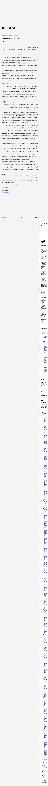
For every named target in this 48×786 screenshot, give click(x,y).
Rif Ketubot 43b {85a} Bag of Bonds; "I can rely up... (45, 495)
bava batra (45, 344)
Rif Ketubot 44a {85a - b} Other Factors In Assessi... (45, 484)
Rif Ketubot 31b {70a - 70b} (45, 659)
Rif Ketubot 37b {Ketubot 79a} (45, 583)
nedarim (45, 361)
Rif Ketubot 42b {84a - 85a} (45, 510)
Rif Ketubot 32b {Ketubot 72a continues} (45, 645)
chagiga (45, 350)
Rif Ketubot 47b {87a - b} (45, 431)
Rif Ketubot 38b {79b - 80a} (45, 568)
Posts (43, 331)
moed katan (45, 360)
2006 (43, 782)
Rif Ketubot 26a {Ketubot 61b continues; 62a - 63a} (45, 743)
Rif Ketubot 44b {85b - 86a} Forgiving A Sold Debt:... (45, 472)
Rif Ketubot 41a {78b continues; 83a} (45, 532)
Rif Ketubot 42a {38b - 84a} (45, 516)
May (44, 771)
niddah (45, 362)
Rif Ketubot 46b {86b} (45, 442)
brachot (45, 349)
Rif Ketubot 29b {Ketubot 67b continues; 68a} (45, 682)
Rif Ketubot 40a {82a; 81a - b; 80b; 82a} (45, 551)
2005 (43, 784)
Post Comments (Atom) (13, 220)
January (45, 780)
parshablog (43, 245)
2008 (43, 406)
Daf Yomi (43, 299)
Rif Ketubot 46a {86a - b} (11, 39)
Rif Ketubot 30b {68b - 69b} (45, 670)
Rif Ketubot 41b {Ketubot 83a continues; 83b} (45, 524)
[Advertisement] (24, 12)
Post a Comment (5, 192)
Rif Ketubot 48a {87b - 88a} (45, 425)
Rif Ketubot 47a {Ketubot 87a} (45, 436)
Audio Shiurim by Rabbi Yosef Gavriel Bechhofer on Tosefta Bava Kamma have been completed (44, 273)
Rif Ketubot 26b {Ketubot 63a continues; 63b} (45, 733)
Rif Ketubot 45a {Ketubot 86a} (45, 464)
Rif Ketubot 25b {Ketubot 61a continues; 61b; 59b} (45, 753)
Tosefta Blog (43, 267)
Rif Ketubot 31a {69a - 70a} (45, 664)
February (45, 777)
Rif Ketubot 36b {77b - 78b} (45, 594)
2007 (43, 407)
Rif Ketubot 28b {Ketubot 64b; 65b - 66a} (45, 701)
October (45, 759)
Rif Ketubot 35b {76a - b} (45, 606)
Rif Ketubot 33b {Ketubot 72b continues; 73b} (45, 629)
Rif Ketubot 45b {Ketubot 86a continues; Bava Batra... (45, 455)
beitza (45, 348)
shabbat (45, 369)
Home (21, 217)
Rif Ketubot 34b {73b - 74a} (45, 618)
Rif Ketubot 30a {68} (45, 675)
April (44, 772)
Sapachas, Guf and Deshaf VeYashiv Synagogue (43, 303)
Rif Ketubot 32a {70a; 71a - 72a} (45, 652)
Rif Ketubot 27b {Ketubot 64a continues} (45, 716)
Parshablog (45, 337)
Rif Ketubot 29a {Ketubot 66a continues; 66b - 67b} (45, 692)
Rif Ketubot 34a (45, 623)
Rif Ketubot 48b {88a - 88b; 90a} (45, 418)
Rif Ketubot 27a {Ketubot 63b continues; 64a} (45, 724)
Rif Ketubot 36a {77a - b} (45, 600)
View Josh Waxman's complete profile (43, 389)
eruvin (45, 351)
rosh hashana (45, 367)
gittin (45, 352)
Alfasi (8, 28)
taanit (45, 371)
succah (45, 370)
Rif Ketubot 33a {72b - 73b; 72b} (45, 637)
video (45, 372)
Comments (44, 333)
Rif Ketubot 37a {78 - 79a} (45, 588)
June (44, 769)
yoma (45, 376)
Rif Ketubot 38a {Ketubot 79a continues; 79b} (45, 575)
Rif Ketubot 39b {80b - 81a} (45, 557)
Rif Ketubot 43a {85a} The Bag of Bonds (45, 504)
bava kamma (45, 347)
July (44, 767)
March (44, 775)
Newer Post (4, 217)
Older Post (37, 217)
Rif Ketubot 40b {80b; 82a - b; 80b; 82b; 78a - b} (45, 542)
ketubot (7, 187)
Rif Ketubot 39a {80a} (45, 563)
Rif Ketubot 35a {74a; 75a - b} (45, 612)
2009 (43, 404)
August (44, 765)
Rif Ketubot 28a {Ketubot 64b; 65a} (45, 708)
